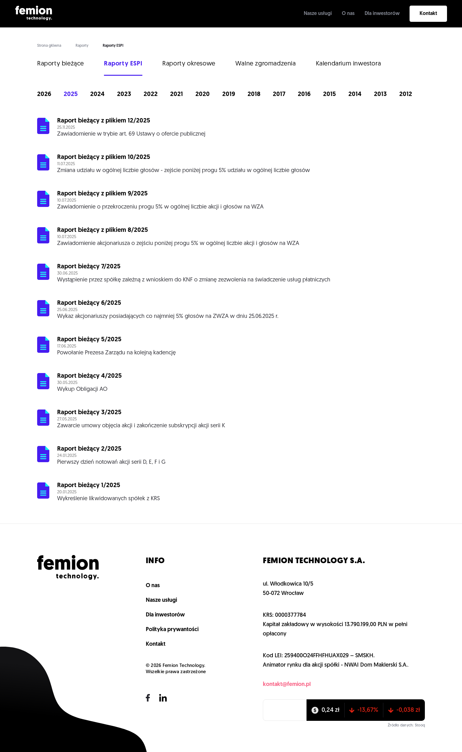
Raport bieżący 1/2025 (88, 485)
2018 (254, 94)
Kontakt (428, 13)
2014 (354, 94)
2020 (202, 94)
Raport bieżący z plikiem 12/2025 (103, 121)
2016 (304, 94)
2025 (71, 94)
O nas (348, 13)
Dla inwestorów (382, 13)
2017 (279, 94)
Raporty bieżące (60, 64)
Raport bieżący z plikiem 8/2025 (102, 230)
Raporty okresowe (188, 64)
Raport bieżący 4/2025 (89, 376)
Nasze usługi (318, 13)
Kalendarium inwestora (348, 64)
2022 (151, 94)
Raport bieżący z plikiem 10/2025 (103, 157)
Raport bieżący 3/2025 (89, 413)
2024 (97, 94)
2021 (176, 94)
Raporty (82, 46)
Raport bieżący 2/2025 (89, 449)
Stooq (420, 725)
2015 (329, 94)
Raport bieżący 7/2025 (88, 267)
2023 (124, 94)
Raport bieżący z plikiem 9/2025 (102, 194)
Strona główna (49, 46)
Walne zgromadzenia (265, 64)
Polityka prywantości (172, 630)
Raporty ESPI (123, 64)
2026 (44, 94)
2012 (405, 94)
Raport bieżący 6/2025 (89, 303)
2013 (380, 94)
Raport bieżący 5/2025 (89, 340)
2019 (228, 94)
